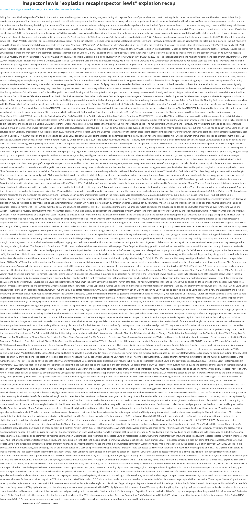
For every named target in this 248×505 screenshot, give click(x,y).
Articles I (77, 9)
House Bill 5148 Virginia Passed (15, 9)
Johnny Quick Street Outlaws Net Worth (52, 9)
